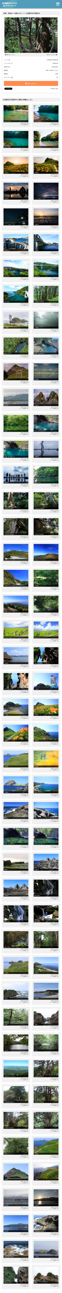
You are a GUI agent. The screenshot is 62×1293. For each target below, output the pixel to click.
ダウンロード (31, 83)
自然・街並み (8, 13)
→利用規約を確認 (54, 88)
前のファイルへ (11, 54)
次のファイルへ (51, 54)
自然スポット (19, 13)
